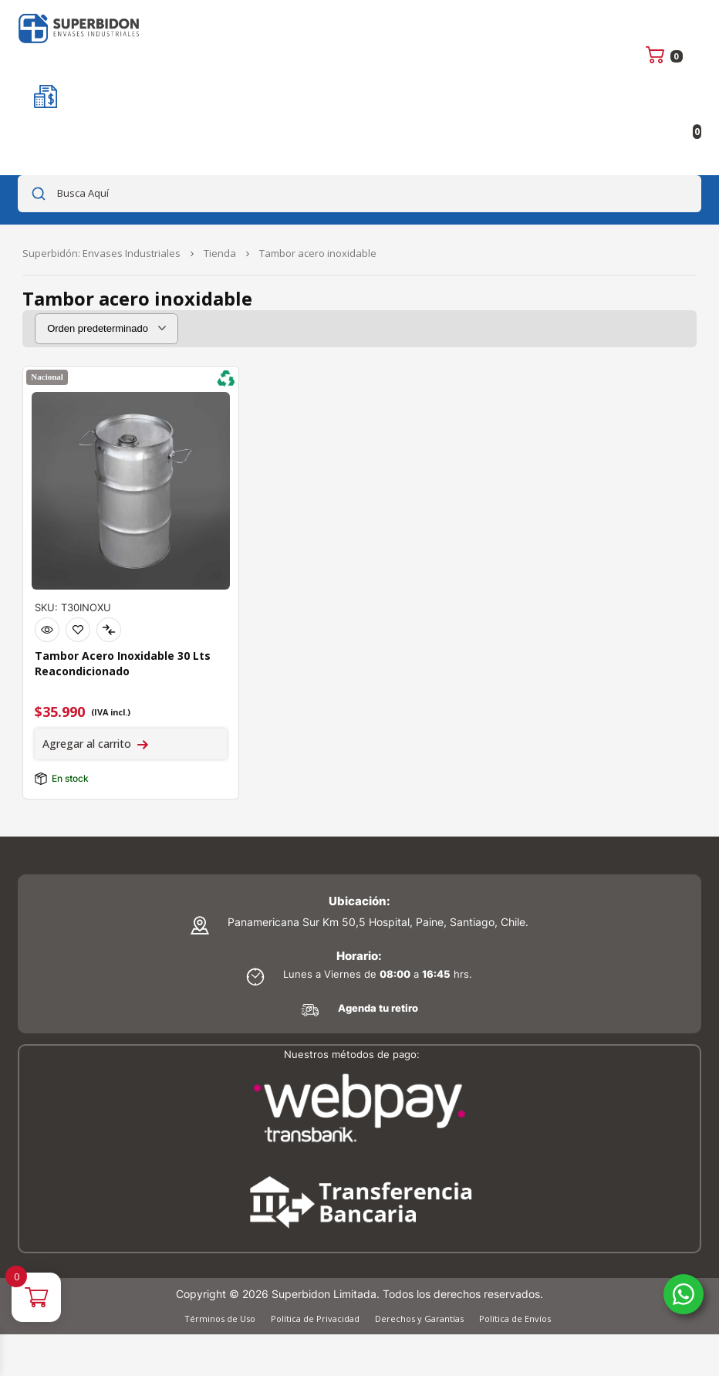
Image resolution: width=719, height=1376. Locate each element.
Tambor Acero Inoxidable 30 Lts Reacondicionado (123, 663)
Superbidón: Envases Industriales (101, 253)
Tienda (220, 253)
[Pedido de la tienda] (106, 328)
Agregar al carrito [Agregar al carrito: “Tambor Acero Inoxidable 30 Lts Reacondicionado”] (86, 743)
